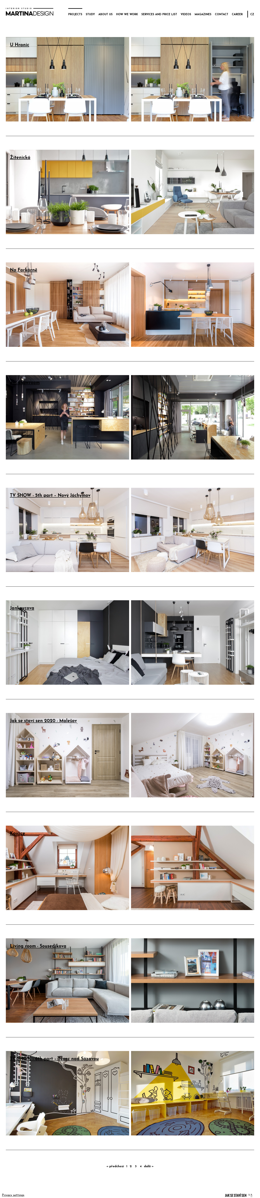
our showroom (25, 383)
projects (75, 14)
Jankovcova (22, 608)
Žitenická (20, 158)
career (237, 14)
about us (105, 14)
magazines (203, 14)
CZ (252, 14)
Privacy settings (13, 1195)
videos (186, 14)
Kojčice (17, 833)
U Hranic (19, 45)
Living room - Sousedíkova (38, 946)
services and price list (159, 14)
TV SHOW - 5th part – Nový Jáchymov (50, 495)
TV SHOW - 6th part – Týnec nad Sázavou (54, 1059)
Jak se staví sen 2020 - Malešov (43, 721)
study (90, 14)
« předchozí (115, 1166)
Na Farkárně (23, 270)
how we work (127, 14)
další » (148, 1166)
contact (221, 14)
